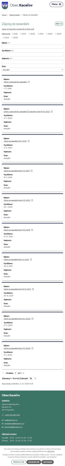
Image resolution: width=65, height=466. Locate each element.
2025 (15, 37)
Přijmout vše (18, 462)
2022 (50, 34)
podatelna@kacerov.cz (14, 423)
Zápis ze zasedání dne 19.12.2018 (18, 230)
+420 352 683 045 (12, 415)
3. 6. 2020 (8, 355)
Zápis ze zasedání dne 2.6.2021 (18, 259)
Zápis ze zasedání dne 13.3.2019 (18, 171)
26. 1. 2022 (8, 207)
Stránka (9, 373)
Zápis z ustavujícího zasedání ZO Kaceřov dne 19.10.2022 (28, 111)
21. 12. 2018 (8, 236)
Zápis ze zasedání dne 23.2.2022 (18, 318)
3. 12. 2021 (8, 147)
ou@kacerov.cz (11, 420)
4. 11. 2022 (8, 118)
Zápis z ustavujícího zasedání (17, 82)
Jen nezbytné (33, 462)
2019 (24, 34)
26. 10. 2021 (8, 295)
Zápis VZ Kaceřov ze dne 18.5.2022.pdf (18, 29)
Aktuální (7, 99)
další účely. (51, 451)
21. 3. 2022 (8, 325)
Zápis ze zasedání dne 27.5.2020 (18, 348)
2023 (59, 34)
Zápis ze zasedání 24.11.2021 (16, 141)
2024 (7, 37)
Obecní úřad (14, 15)
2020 (32, 34)
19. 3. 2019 (8, 177)
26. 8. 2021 (8, 266)
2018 (16, 34)
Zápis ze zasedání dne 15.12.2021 (18, 200)
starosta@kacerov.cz (13, 427)
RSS (59, 24)
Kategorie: (6, 33)
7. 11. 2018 (7, 88)
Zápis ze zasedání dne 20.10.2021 (19, 289)
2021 (42, 34)
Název (5, 43)
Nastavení (47, 462)
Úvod (4, 15)
